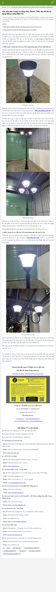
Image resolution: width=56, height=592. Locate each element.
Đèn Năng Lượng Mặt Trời (10, 551)
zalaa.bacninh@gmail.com (14, 535)
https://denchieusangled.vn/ (16, 492)
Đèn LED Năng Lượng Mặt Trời (32, 548)
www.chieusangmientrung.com (17, 482)
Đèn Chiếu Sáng (17, 548)
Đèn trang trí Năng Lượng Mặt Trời (12, 554)
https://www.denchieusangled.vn (17, 521)
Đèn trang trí (23, 551)
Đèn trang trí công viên (34, 551)
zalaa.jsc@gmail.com (13, 466)
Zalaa (8, 548)
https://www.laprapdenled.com (16, 505)
